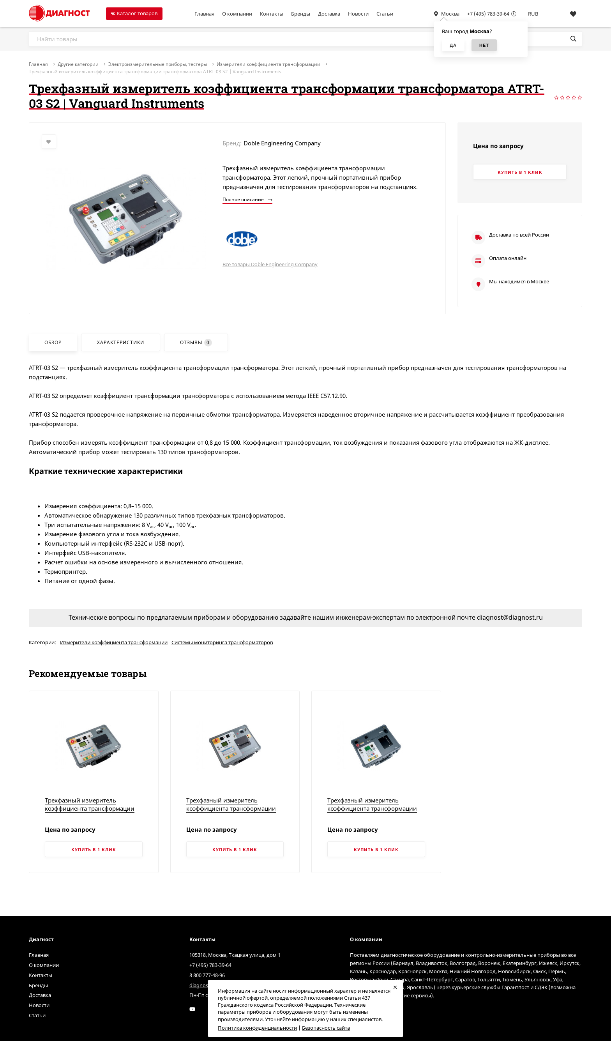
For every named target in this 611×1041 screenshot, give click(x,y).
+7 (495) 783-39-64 (488, 13)
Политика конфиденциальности (257, 1027)
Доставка (329, 13)
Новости (358, 13)
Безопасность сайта (326, 1027)
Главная (204, 13)
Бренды (300, 13)
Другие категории (78, 64)
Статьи (384, 13)
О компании (237, 13)
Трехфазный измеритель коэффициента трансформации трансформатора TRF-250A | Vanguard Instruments (231, 812)
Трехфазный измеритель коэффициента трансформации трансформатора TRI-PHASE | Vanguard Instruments (372, 812)
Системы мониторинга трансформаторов (222, 642)
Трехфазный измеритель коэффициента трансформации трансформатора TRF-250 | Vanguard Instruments (89, 812)
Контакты (271, 13)
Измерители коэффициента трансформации (268, 64)
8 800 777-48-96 (207, 975)
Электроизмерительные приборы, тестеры (157, 64)
